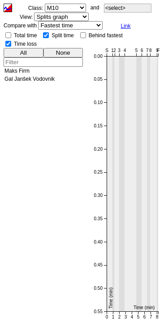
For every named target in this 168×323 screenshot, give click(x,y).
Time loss (25, 44)
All (23, 52)
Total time (25, 35)
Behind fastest (106, 35)
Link (125, 26)
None (63, 52)
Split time (62, 35)
